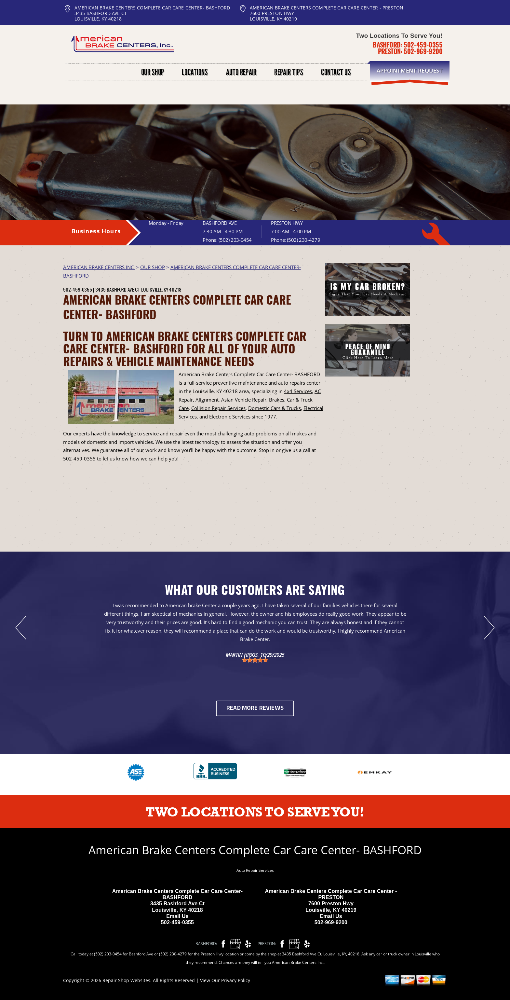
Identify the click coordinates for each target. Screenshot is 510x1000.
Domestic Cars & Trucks (274, 408)
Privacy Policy (235, 980)
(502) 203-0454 (235, 240)
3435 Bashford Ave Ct (117, 289)
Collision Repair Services (218, 408)
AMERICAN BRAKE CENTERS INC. (99, 267)
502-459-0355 (423, 44)
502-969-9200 (423, 51)
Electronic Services (229, 416)
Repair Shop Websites (126, 980)
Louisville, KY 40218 (161, 289)
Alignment (207, 399)
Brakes (276, 399)
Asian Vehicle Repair (243, 399)
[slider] (255, 660)
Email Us (177, 916)
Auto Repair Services (255, 870)
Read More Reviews (255, 708)
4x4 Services (298, 391)
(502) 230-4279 (303, 240)
